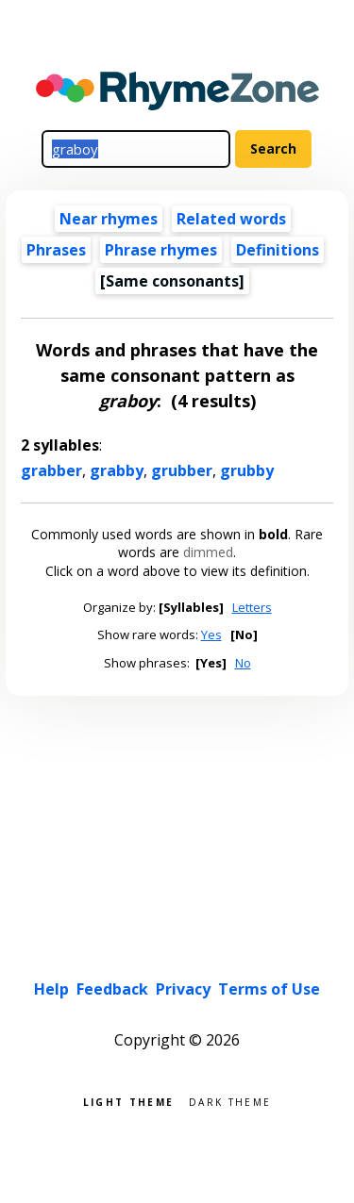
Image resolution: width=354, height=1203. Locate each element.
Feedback (112, 989)
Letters (252, 607)
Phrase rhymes (161, 249)
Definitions (277, 249)
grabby (116, 470)
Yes (211, 634)
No (243, 662)
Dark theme (230, 1101)
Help (51, 989)
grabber (51, 470)
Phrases (56, 249)
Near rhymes (108, 218)
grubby (247, 470)
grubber (181, 470)
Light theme (128, 1101)
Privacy (183, 989)
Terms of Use (269, 989)
